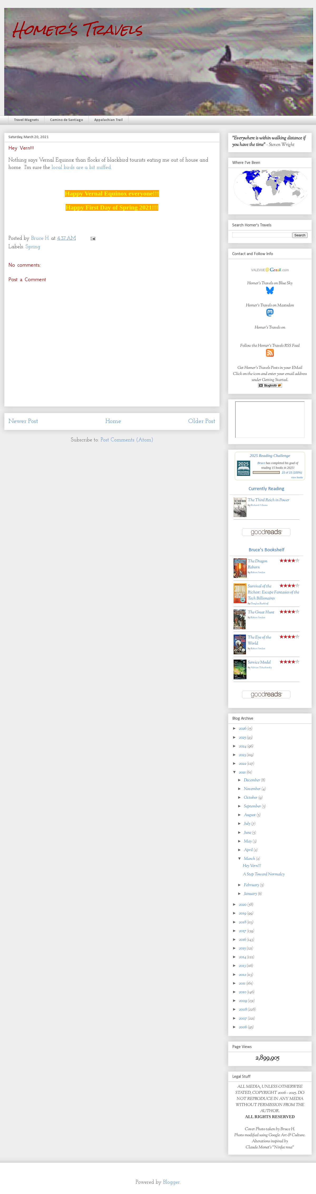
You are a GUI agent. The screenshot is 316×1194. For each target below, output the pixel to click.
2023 (243, 755)
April (249, 850)
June (248, 833)
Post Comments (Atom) (127, 440)
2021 (242, 772)
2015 (242, 949)
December (252, 780)
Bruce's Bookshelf (266, 550)
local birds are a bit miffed (81, 167)
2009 (243, 1001)
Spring (33, 247)
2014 (243, 957)
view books (297, 477)
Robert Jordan (258, 572)
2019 (243, 913)
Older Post (201, 421)
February (252, 885)
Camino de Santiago (66, 120)
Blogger (171, 1182)
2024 (243, 746)
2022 (243, 764)
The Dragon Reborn (257, 564)
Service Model (259, 663)
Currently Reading (266, 488)
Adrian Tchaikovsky (261, 668)
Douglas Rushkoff (259, 604)
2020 (243, 905)
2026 (243, 729)
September (253, 806)
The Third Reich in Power (268, 500)
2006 (243, 1027)
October (251, 798)
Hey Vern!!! (252, 866)
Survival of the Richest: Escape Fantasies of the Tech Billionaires (273, 592)
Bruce (261, 463)
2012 (243, 975)
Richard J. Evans (259, 505)
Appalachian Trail (108, 120)
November (252, 789)
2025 (243, 738)
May (248, 842)
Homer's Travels (77, 29)
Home (113, 421)
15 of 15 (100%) (292, 472)
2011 (242, 984)
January (251, 894)
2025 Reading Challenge (270, 455)
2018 (243, 922)
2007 (243, 1019)
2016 (243, 940)
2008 (243, 1010)
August (250, 815)
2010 (243, 992)
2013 (242, 966)
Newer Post (23, 421)
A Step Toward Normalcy (264, 874)
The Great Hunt (261, 613)
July (247, 824)
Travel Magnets (26, 120)
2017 (243, 931)
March (250, 859)
